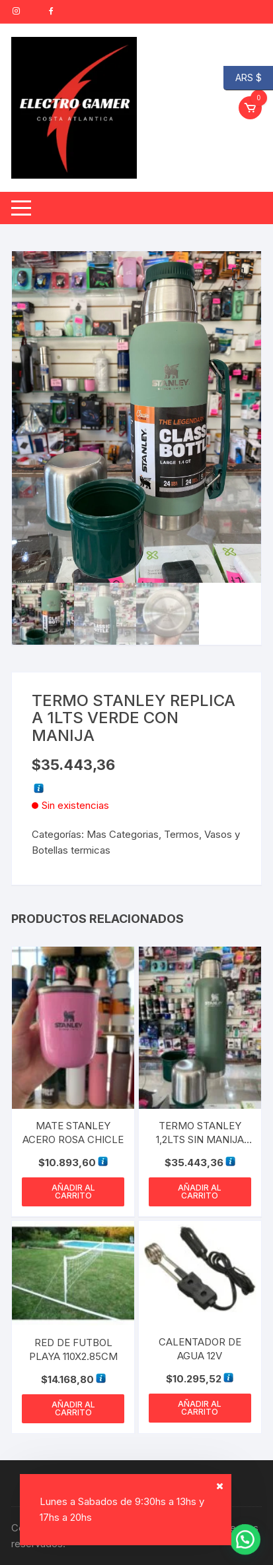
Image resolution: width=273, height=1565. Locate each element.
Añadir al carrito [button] (73, 1191)
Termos (181, 834)
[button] (238, 274)
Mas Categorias (123, 834)
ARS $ (242, 78)
